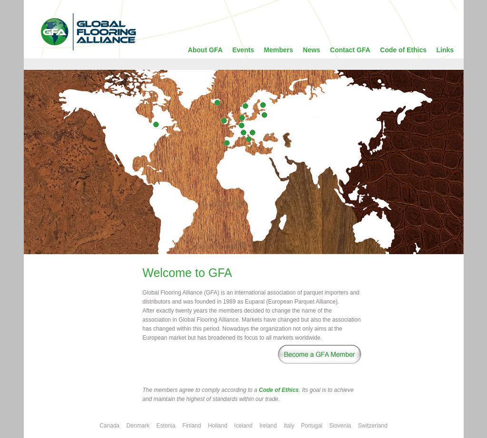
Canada (109, 425)
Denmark (138, 425)
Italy (289, 425)
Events (243, 50)
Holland (217, 425)
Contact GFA (350, 50)
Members (278, 50)
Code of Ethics (403, 50)
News (312, 50)
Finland (191, 425)
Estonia (165, 425)
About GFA (205, 50)
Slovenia (340, 425)
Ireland (268, 425)
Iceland (243, 425)
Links (445, 50)
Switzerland (373, 425)
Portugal (311, 425)
